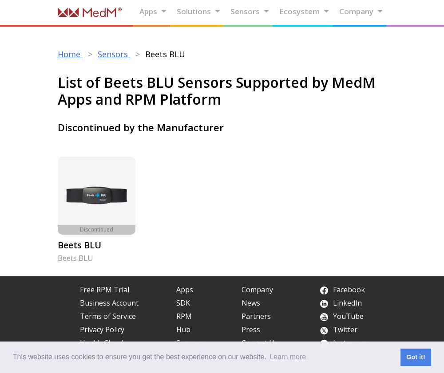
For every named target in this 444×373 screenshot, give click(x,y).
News (251, 303)
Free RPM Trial (104, 289)
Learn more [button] (288, 357)
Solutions (199, 11)
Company (361, 11)
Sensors (250, 11)
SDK (183, 303)
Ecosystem (304, 11)
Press (251, 329)
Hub (183, 329)
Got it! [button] (415, 357)
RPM (184, 316)
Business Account (109, 303)
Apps (153, 11)
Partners (256, 316)
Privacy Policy (102, 329)
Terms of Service (108, 316)
